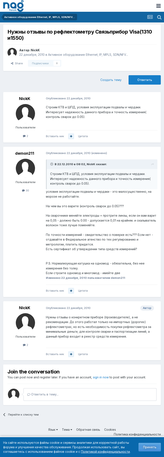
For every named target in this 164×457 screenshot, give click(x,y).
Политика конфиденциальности (137, 434)
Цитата (83, 136)
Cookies (110, 429)
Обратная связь (88, 429)
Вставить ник (55, 136)
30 (25, 190)
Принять (149, 447)
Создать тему (111, 80)
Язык (53, 429)
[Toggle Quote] (52, 164)
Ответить (144, 80)
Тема (67, 429)
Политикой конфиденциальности (105, 451)
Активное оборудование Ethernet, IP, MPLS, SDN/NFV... (88, 54)
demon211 (24, 153)
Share (17, 63)
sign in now (101, 377)
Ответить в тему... (43, 394)
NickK (35, 50)
